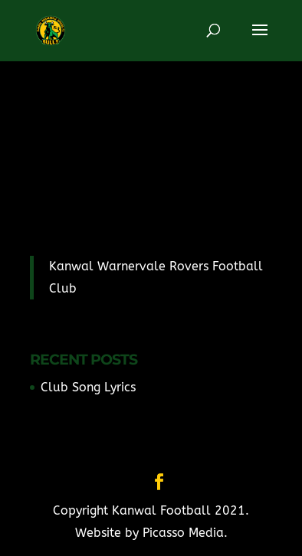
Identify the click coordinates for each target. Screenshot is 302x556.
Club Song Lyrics (88, 387)
